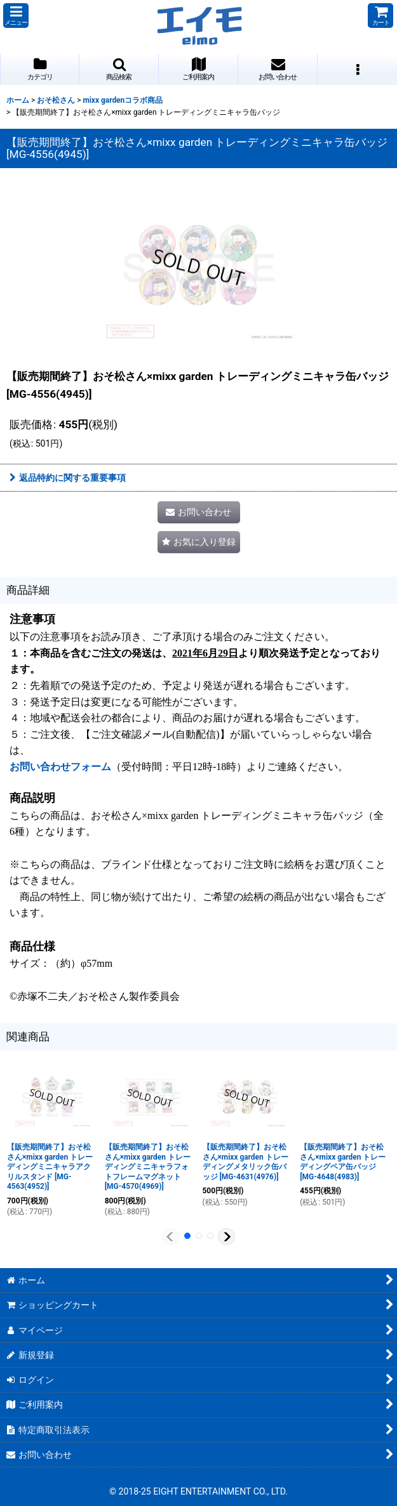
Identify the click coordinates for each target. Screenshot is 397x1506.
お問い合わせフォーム (60, 766)
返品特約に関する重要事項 (68, 478)
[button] (16, 15)
